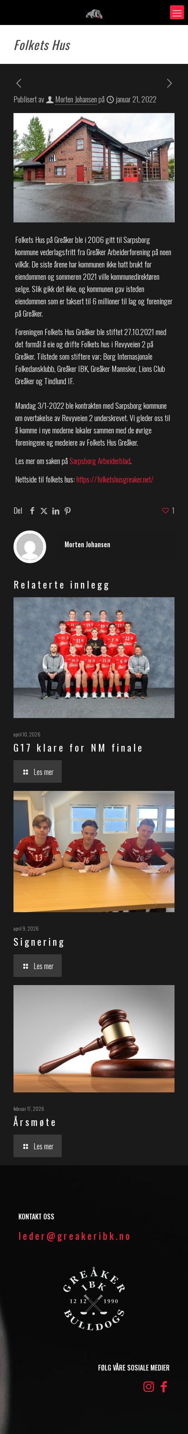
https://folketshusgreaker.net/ (115, 479)
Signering (39, 941)
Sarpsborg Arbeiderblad (99, 460)
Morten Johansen (76, 98)
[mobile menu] (177, 12)
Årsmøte (35, 1121)
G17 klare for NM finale (78, 747)
